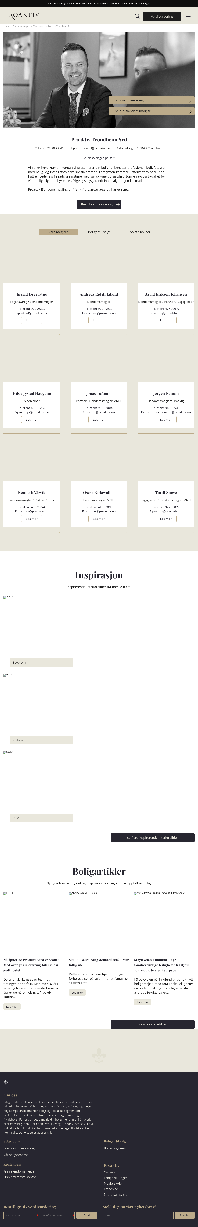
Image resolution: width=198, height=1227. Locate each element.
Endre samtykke (115, 1194)
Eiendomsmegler (21, 26)
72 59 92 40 (55, 148)
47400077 (172, 309)
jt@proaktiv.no (104, 412)
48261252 (38, 408)
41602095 (105, 507)
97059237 (38, 309)
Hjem (6, 26)
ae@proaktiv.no (104, 313)
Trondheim (38, 26)
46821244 (38, 507)
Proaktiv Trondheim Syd (59, 26)
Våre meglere (58, 232)
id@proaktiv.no (37, 313)
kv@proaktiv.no (37, 511)
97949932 (105, 309)
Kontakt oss (115, 3)
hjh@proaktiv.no (37, 412)
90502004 (105, 408)
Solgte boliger (140, 232)
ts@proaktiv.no (171, 511)
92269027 (172, 507)
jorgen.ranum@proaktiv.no (171, 412)
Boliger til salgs (99, 232)
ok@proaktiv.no (104, 511)
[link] (135, 16)
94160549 (172, 408)
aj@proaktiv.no (171, 313)
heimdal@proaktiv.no (95, 148)
